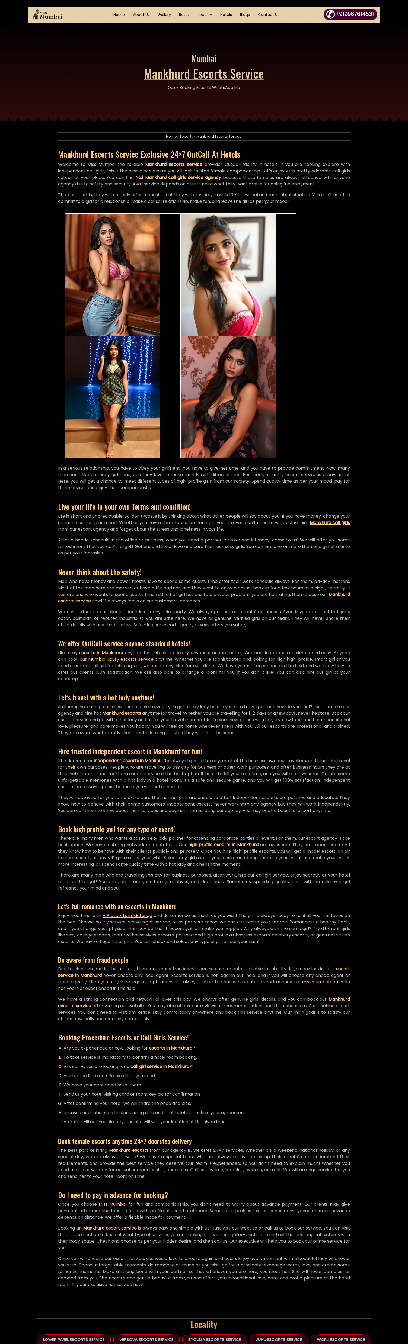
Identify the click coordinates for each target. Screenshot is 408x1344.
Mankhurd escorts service (176, 174)
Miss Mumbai (119, 1077)
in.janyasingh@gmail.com (338, 1294)
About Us (142, 15)
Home (120, 15)
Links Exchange (236, 1294)
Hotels (227, 15)
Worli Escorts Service (339, 1213)
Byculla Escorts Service (214, 1213)
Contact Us (269, 15)
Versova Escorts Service (147, 1213)
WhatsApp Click (340, 1283)
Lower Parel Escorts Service (75, 1213)
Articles (154, 1272)
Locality (206, 15)
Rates (185, 15)
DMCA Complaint (238, 1272)
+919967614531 (330, 1272)
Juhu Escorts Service (278, 1213)
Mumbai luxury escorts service (148, 519)
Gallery (165, 15)
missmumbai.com (85, 862)
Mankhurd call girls (86, 389)
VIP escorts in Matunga (138, 782)
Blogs (246, 15)
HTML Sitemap (161, 1283)
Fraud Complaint (238, 1283)
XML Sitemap (160, 1294)
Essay (227, 1260)
